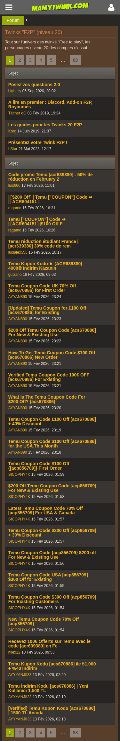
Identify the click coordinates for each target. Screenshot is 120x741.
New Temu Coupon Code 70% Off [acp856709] (43, 621)
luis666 (14, 185)
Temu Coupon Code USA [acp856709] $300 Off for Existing (48, 577)
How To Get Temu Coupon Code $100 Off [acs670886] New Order (51, 355)
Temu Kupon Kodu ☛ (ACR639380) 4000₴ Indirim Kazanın (45, 266)
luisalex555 (18, 252)
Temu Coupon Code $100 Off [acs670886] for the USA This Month (52, 443)
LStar (13, 149)
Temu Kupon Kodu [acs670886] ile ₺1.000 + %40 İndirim (52, 666)
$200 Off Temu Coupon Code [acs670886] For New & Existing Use (52, 332)
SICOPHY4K (19, 474)
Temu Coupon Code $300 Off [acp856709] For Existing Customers (52, 599)
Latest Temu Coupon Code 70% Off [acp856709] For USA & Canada (45, 510)
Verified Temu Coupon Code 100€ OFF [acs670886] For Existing (48, 377)
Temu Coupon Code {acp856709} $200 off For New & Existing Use (52, 555)
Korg (12, 131)
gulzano (15, 274)
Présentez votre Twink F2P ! (38, 142)
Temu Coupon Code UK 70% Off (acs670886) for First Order (42, 288)
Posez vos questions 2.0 (34, 84)
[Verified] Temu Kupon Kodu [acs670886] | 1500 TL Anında (51, 710)
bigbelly (14, 91)
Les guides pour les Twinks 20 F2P (45, 124)
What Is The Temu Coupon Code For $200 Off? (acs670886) (46, 399)
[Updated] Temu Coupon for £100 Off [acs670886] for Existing (47, 310)
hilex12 (14, 652)
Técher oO (17, 113)
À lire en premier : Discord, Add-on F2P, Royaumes (50, 104)
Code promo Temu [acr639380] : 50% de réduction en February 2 (50, 177)
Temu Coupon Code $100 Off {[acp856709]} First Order (38, 466)
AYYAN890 (17, 296)
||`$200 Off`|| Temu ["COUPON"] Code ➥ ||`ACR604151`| (50, 199)
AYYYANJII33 (20, 675)
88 (75, 60)
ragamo (14, 208)
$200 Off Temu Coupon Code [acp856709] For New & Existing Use (52, 488)
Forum (13, 20)
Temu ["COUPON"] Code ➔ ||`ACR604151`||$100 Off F (37, 221)
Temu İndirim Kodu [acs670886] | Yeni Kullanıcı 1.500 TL (48, 688)
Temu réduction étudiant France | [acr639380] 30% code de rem (43, 244)
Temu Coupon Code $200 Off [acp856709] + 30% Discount (52, 533)
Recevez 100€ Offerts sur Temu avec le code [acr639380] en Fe (49, 643)
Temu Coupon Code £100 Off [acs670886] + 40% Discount (52, 421)
